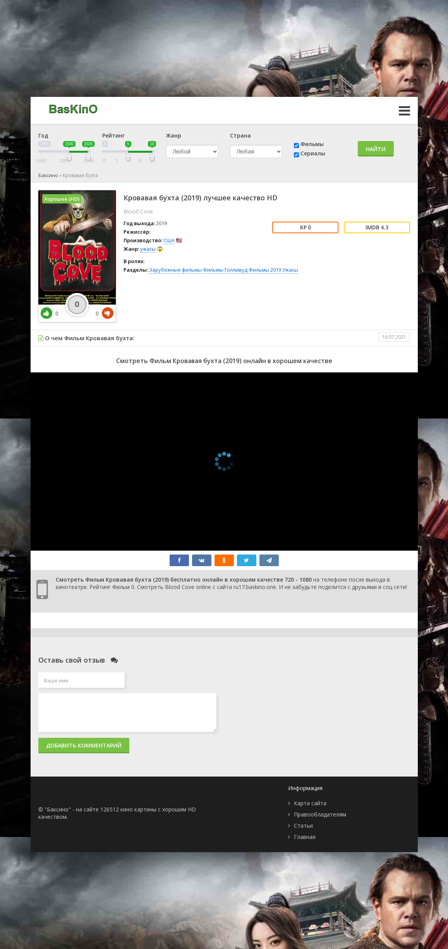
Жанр (173, 135)
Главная (305, 836)
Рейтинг (113, 135)
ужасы (148, 248)
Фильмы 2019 (265, 269)
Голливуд (236, 269)
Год (43, 135)
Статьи (303, 825)
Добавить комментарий (84, 745)
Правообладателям (320, 814)
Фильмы (312, 144)
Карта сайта (310, 803)
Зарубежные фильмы (175, 269)
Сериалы (312, 153)
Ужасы (290, 269)
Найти (376, 149)
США (169, 240)
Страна (240, 135)
